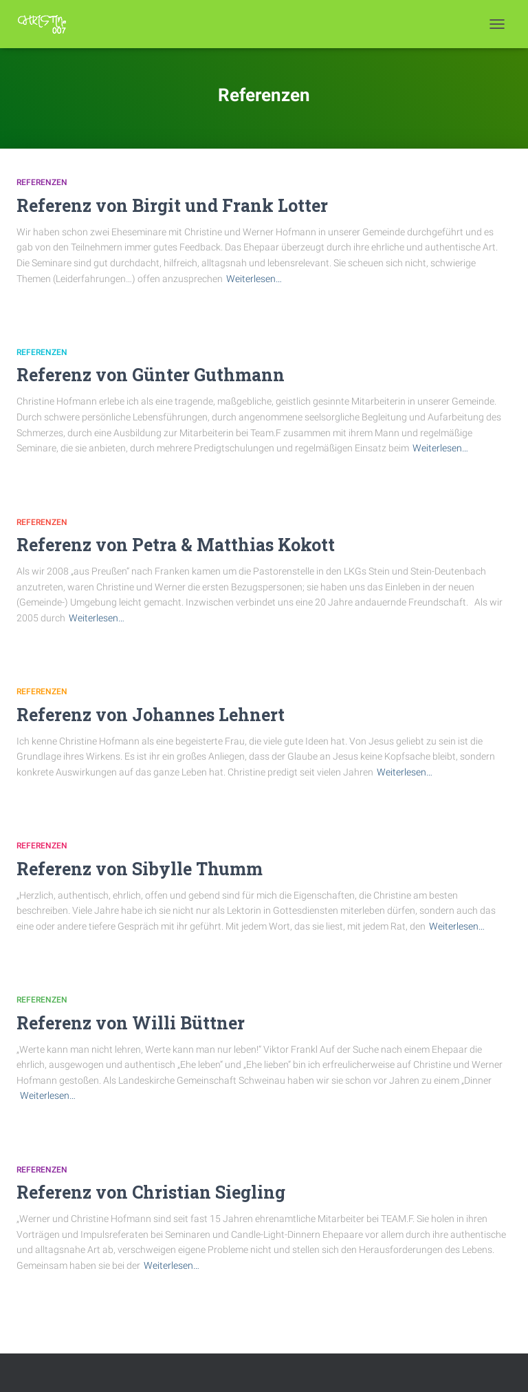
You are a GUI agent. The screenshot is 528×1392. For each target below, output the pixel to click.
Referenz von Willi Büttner (130, 1022)
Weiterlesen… (254, 278)
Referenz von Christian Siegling (150, 1192)
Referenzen (41, 182)
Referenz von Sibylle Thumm (139, 868)
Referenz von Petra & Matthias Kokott (175, 544)
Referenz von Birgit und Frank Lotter (172, 205)
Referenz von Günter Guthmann (150, 374)
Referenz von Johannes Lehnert (150, 714)
